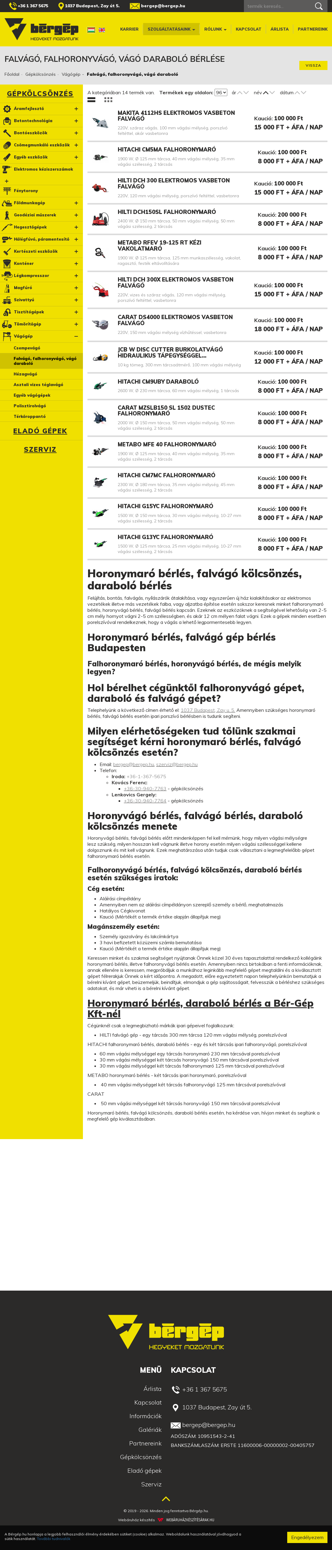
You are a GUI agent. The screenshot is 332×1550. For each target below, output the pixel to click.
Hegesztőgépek (24, 227)
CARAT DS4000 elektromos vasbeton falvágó (175, 320)
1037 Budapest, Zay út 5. (89, 6)
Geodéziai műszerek (28, 215)
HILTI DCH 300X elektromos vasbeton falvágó (175, 282)
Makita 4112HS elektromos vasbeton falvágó (176, 115)
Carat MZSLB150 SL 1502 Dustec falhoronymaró (166, 410)
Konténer (17, 264)
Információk (146, 1416)
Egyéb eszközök (24, 157)
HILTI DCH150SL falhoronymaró (167, 211)
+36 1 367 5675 (28, 6)
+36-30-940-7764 (145, 801)
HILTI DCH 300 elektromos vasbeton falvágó (174, 183)
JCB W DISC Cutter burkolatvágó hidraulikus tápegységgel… (170, 352)
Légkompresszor (25, 276)
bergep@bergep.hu (157, 6)
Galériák (150, 1429)
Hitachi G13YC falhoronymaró (165, 537)
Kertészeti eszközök (29, 252)
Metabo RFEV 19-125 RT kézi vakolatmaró (159, 245)
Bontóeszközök (24, 133)
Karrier (129, 29)
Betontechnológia (26, 121)
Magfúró (16, 288)
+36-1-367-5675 (146, 776)
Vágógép (71, 74)
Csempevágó (27, 347)
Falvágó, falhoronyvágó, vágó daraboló (45, 361)
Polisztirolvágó (30, 405)
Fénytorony (19, 191)
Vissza (313, 65)
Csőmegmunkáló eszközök (35, 145)
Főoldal (12, 74)
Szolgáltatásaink (171, 29)
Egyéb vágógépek (32, 395)
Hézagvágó (25, 374)
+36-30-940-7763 (145, 788)
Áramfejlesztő (22, 109)
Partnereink (312, 29)
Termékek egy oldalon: (186, 92)
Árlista (280, 29)
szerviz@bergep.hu (177, 764)
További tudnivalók (53, 1538)
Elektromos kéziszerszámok (37, 169)
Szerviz (40, 449)
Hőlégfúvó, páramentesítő (35, 239)
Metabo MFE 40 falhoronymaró (167, 444)
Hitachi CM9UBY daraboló (158, 381)
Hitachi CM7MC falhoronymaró (166, 475)
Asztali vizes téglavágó (38, 384)
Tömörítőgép (21, 324)
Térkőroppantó (30, 416)
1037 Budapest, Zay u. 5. (208, 710)
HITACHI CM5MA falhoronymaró (167, 149)
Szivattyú (17, 300)
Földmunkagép (23, 203)
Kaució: (263, 118)
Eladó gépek (40, 431)
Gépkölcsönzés (40, 74)
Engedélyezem (307, 1537)
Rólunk (215, 29)
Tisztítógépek (22, 312)
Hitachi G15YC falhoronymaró (165, 506)
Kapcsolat (248, 29)
